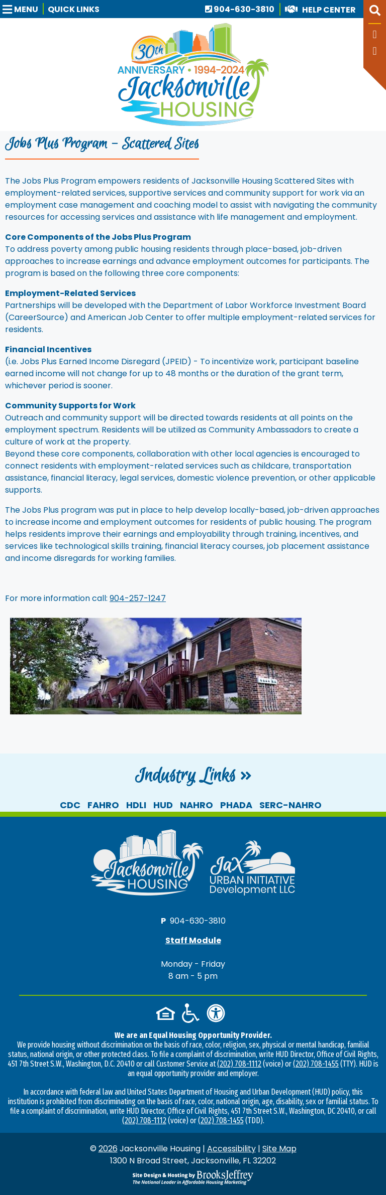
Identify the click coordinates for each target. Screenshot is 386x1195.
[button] (23, 9)
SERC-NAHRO (290, 805)
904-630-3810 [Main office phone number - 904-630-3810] (239, 9)
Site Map (279, 1148)
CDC (70, 805)
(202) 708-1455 (316, 1064)
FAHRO (103, 805)
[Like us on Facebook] (374, 35)
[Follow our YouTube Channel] (374, 52)
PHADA (236, 805)
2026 (108, 1148)
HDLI (136, 805)
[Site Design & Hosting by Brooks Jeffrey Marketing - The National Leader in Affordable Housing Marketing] (193, 1177)
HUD (163, 805)
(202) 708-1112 (239, 1064)
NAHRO (196, 805)
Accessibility (231, 1148)
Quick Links (74, 9)
